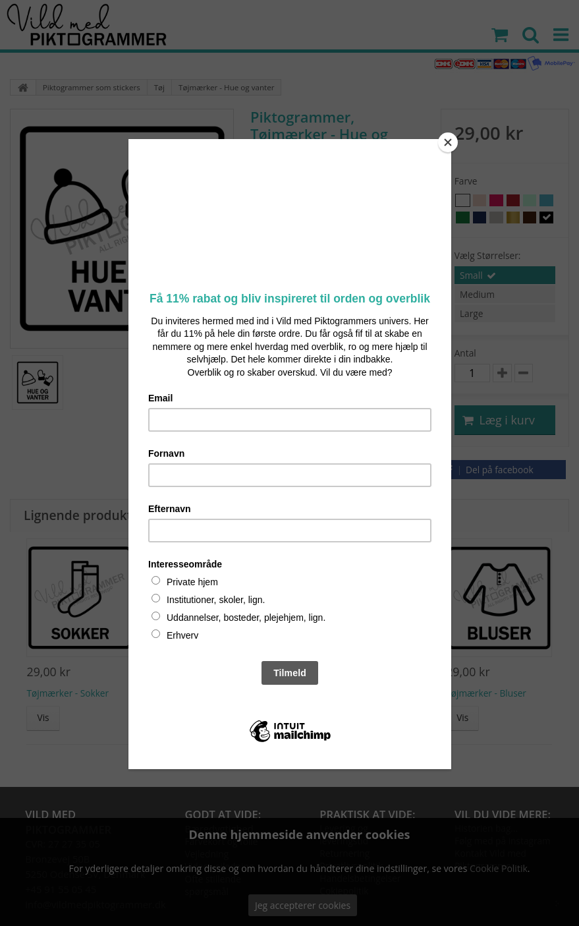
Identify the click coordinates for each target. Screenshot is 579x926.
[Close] (448, 142)
